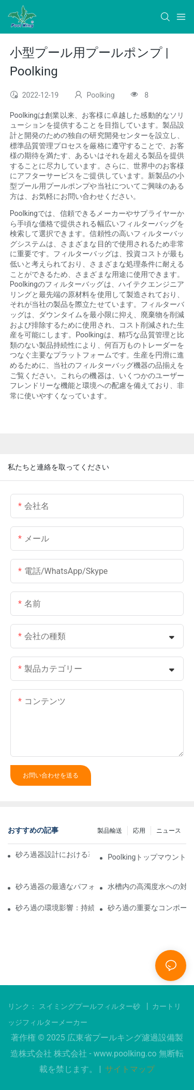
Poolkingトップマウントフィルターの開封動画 (147, 857)
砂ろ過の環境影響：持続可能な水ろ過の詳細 (55, 908)
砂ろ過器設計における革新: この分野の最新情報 (52, 854)
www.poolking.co (126, 1053)
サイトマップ (129, 1069)
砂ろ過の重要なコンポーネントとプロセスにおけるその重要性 (147, 908)
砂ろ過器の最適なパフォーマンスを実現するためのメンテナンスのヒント (55, 886)
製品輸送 (109, 830)
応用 (139, 830)
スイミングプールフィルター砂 (90, 1006)
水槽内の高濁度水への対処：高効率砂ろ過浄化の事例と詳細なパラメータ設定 (147, 886)
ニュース (168, 830)
